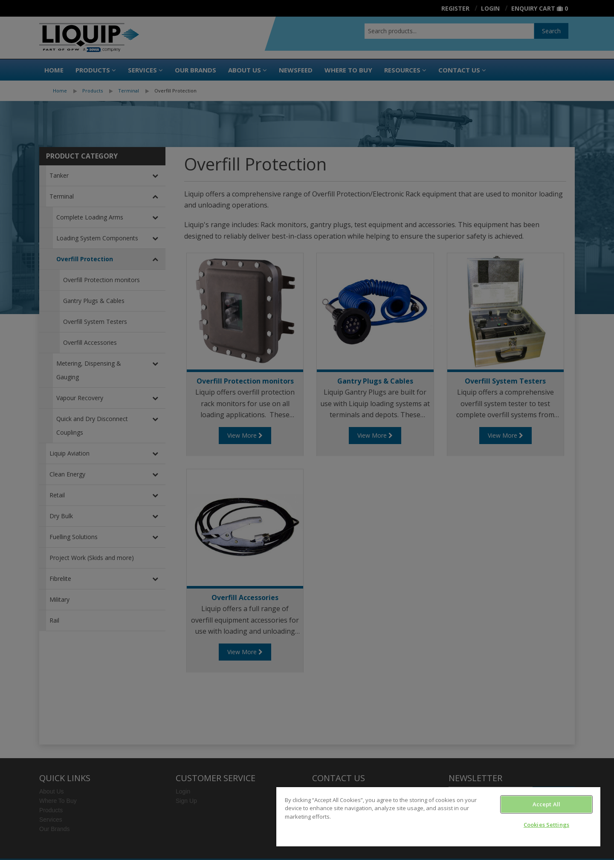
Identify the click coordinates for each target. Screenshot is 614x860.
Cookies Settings (546, 824)
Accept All (546, 804)
